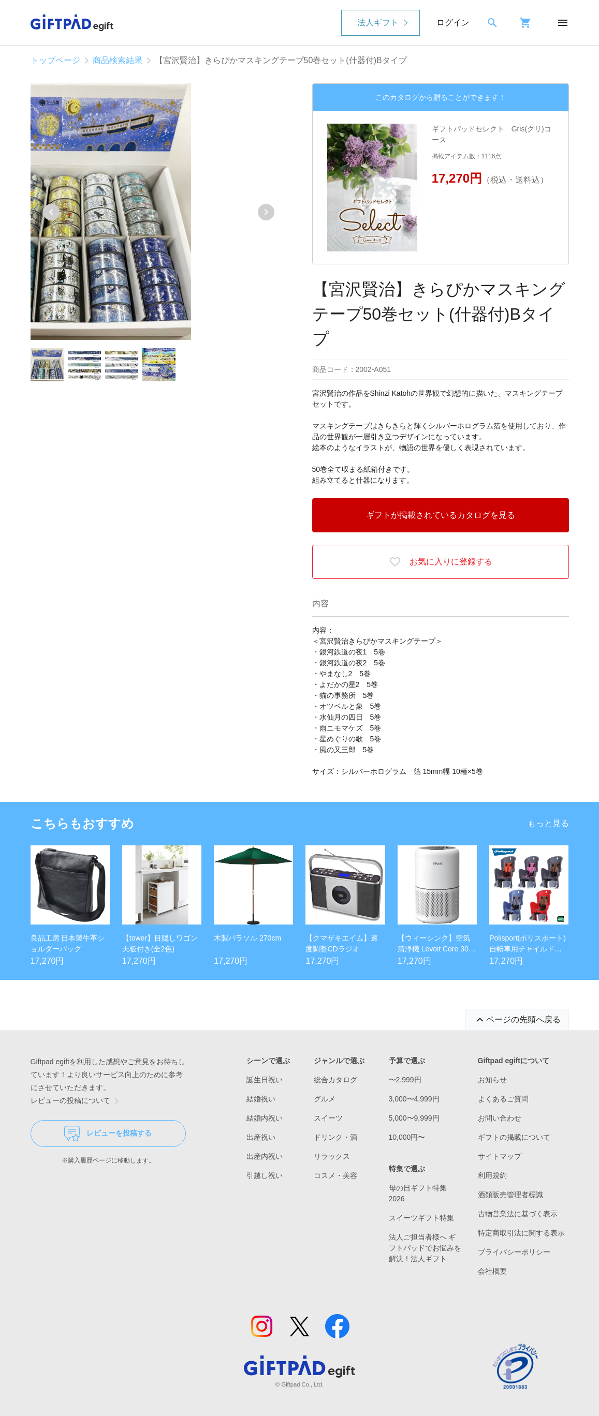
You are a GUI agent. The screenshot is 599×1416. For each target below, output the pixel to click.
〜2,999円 (405, 1080)
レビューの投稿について (77, 1101)
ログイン (453, 22)
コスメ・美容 (335, 1175)
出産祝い (260, 1137)
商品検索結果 (117, 60)
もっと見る (548, 823)
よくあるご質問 (503, 1099)
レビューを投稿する (108, 1133)
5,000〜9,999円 (414, 1118)
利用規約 (492, 1175)
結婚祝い (260, 1099)
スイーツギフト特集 (421, 1218)
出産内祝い (264, 1156)
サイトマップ (499, 1156)
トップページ (55, 60)
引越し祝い (264, 1175)
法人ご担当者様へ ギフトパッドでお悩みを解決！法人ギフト (425, 1248)
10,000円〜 (407, 1137)
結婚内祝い (264, 1118)
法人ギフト (378, 22)
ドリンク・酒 (335, 1137)
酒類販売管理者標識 (510, 1194)
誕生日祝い (264, 1080)
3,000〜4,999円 (414, 1099)
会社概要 (492, 1271)
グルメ (324, 1099)
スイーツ (328, 1118)
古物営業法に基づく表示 (518, 1214)
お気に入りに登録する (440, 562)
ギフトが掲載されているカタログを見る (440, 515)
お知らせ (492, 1080)
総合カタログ (335, 1080)
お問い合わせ (499, 1118)
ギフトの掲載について (514, 1137)
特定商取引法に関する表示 (521, 1233)
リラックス (332, 1156)
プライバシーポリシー (514, 1252)
